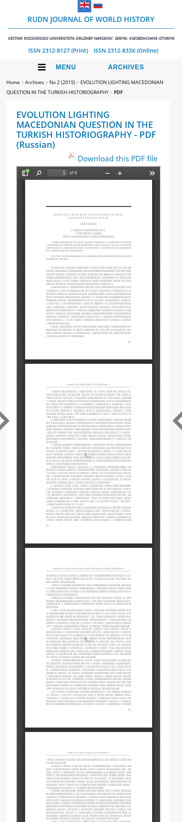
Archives (126, 67)
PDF (118, 92)
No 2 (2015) (62, 82)
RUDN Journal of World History (91, 27)
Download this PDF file (118, 158)
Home (13, 82)
